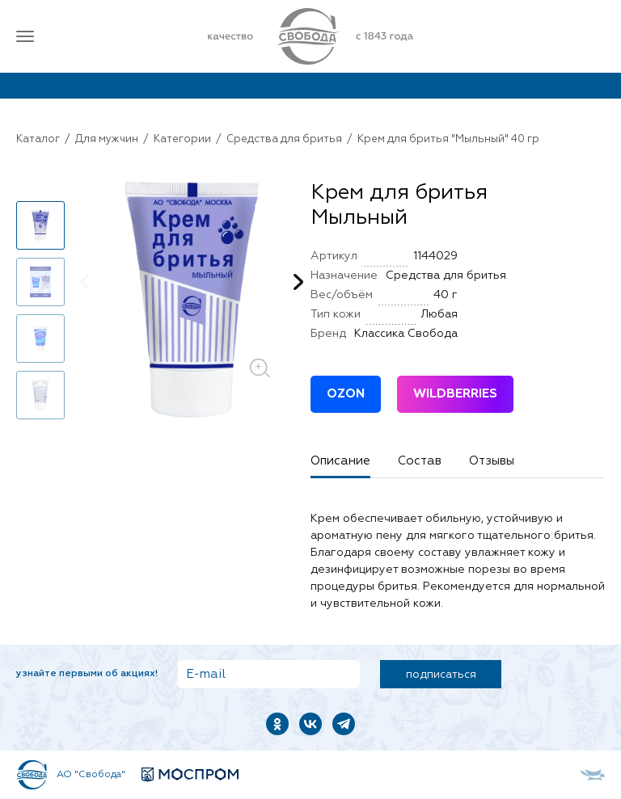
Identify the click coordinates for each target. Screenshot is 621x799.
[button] (298, 282)
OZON (346, 394)
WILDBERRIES (455, 394)
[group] (191, 299)
